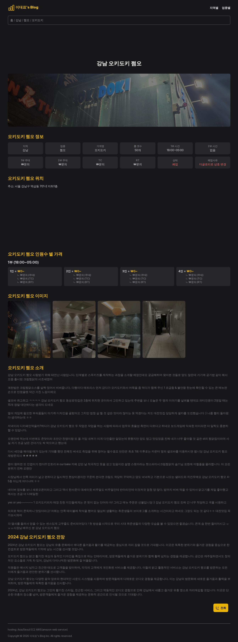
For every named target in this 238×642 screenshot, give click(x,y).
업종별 (226, 8)
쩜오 (26, 20)
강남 (18, 20)
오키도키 (37, 20)
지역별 (214, 8)
